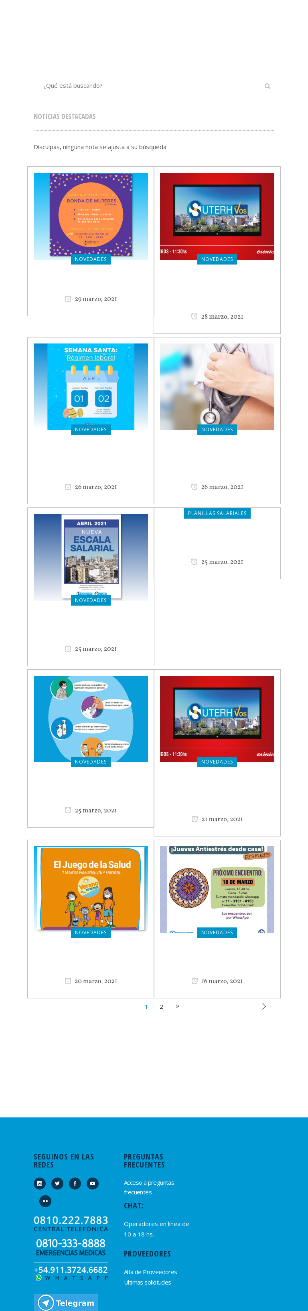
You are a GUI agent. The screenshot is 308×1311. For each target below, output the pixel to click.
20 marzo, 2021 (91, 981)
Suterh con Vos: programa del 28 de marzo (217, 292)
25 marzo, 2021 (91, 649)
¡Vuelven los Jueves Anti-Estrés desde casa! (217, 961)
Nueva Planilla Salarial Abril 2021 (91, 629)
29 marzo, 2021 (91, 299)
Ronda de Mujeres (91, 284)
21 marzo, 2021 (217, 819)
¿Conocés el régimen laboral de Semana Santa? (91, 463)
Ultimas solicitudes (147, 1282)
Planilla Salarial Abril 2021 (217, 542)
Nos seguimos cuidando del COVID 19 (91, 791)
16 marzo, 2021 (217, 981)
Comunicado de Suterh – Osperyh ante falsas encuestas (217, 463)
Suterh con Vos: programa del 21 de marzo (217, 795)
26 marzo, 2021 (91, 487)
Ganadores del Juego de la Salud (91, 961)
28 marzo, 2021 (217, 317)
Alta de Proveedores (150, 1272)
